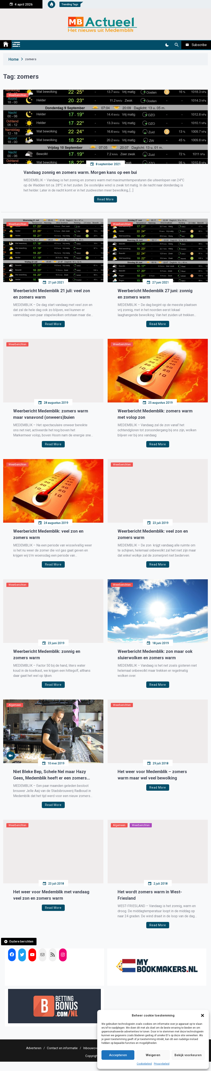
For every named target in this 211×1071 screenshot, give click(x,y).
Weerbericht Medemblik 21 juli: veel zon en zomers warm (51, 294)
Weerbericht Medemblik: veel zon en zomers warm (48, 534)
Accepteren (118, 1055)
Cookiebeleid (144, 1063)
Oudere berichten (21, 941)
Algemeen (14, 705)
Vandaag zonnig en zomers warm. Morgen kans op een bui (80, 172)
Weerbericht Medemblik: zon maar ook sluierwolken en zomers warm (155, 654)
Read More (105, 199)
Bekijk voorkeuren (188, 1055)
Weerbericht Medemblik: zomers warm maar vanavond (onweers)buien (50, 414)
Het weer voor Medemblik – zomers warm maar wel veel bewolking (152, 775)
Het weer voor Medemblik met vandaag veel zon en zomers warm (51, 895)
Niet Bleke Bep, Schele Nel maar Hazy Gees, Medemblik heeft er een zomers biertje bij (50, 775)
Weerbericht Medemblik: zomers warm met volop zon (155, 414)
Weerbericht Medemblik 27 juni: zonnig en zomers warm (155, 294)
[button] (202, 1015)
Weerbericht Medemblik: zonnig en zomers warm (46, 654)
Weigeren (153, 1055)
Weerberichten (17, 95)
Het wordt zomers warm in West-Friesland (150, 895)
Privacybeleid (161, 1063)
